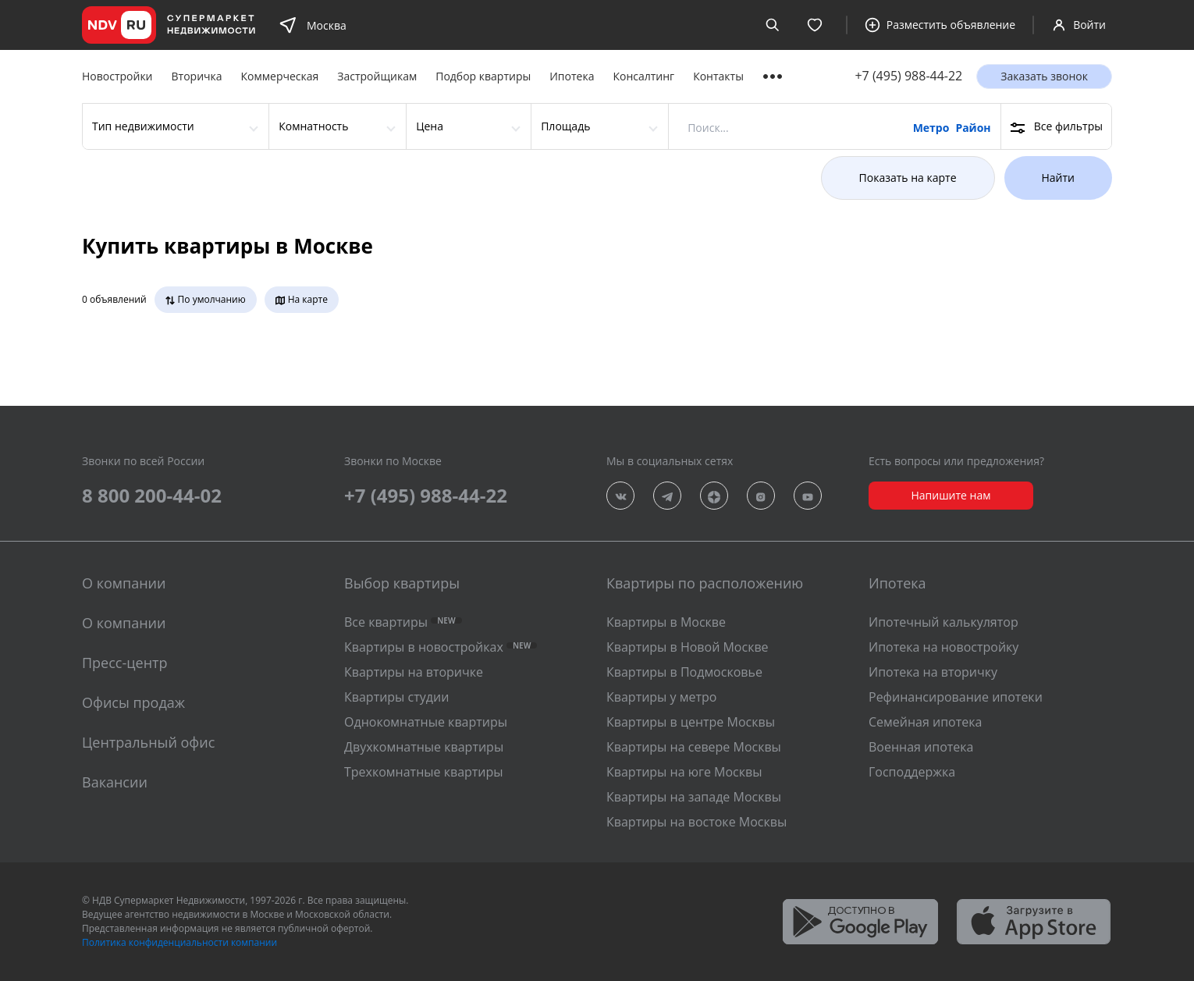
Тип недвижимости (143, 126)
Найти (1058, 177)
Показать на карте (908, 177)
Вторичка (197, 76)
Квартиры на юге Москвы (684, 771)
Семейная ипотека (925, 721)
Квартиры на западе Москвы (693, 796)
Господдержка (912, 771)
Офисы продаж (133, 702)
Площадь (565, 126)
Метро (931, 127)
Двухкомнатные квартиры (423, 746)
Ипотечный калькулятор (943, 622)
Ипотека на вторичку (933, 672)
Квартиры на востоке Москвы (696, 821)
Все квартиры (403, 622)
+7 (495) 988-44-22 (908, 76)
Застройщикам (377, 76)
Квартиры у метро (661, 697)
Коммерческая (280, 76)
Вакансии (114, 782)
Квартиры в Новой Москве (687, 647)
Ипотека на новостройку (943, 647)
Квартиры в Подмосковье (684, 672)
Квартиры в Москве (666, 622)
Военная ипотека (921, 746)
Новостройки (117, 76)
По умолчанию (205, 300)
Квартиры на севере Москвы (693, 746)
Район (972, 127)
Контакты (718, 76)
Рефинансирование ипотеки (956, 697)
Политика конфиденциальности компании (179, 942)
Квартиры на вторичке (413, 672)
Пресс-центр (125, 662)
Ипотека (571, 76)
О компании (123, 622)
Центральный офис (148, 742)
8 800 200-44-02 (152, 495)
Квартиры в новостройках (440, 647)
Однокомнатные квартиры (425, 721)
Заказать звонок (1044, 76)
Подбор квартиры (483, 76)
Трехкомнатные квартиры (423, 771)
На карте (301, 300)
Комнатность (313, 126)
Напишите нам (950, 495)
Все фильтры (1057, 126)
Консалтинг (643, 76)
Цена (429, 126)
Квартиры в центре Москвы (690, 721)
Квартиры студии (396, 697)
